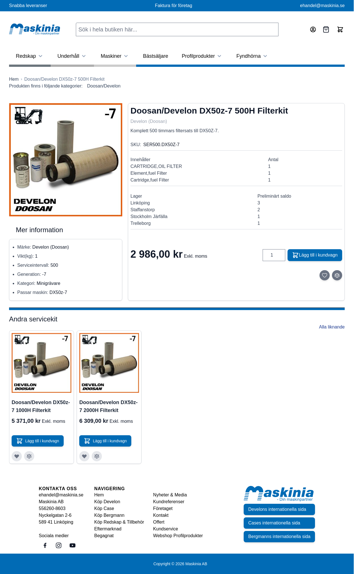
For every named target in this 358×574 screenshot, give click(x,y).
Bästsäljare (155, 56)
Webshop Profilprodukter (178, 535)
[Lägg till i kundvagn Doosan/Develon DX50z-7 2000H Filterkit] (105, 441)
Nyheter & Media (170, 494)
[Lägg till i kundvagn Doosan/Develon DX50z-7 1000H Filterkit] (38, 441)
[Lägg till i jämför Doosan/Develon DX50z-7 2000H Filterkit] (97, 456)
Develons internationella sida (277, 509)
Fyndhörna (252, 56)
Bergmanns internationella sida (279, 536)
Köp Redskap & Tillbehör (119, 522)
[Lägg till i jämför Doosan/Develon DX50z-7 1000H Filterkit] (29, 456)
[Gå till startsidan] (14, 79)
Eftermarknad (107, 528)
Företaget (162, 508)
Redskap (30, 56)
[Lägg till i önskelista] (325, 275)
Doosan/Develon (104, 86)
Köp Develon (107, 501)
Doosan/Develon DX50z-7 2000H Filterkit (108, 406)
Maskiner (115, 56)
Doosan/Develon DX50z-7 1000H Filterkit (41, 406)
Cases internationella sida (274, 522)
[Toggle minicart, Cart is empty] (340, 29)
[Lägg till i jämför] (337, 275)
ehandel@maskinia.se (322, 5)
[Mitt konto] (313, 29)
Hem (99, 494)
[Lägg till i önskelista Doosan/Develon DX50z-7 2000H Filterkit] (84, 456)
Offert (158, 522)
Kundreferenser (168, 501)
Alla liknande (332, 327)
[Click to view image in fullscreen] (65, 159)
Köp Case (104, 508)
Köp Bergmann (109, 515)
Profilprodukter (202, 56)
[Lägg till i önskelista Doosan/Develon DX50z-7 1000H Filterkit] (17, 456)
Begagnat (104, 535)
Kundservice (165, 528)
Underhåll (72, 56)
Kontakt (160, 515)
